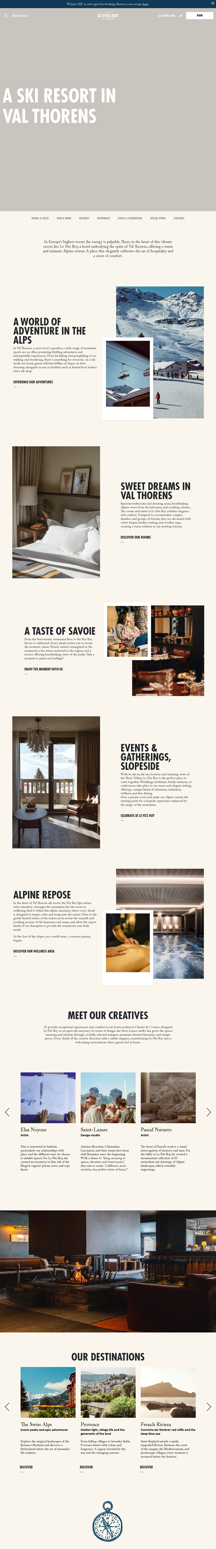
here (145, 4)
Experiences (103, 218)
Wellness (84, 218)
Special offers (158, 218)
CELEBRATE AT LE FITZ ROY (138, 816)
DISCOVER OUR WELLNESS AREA (34, 951)
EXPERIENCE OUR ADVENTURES (33, 382)
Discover (26, 1467)
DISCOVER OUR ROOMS (136, 537)
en (181, 16)
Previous (7, 1112)
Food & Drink (64, 218)
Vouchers (179, 218)
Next (209, 1112)
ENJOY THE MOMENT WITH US (43, 669)
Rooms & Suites (40, 218)
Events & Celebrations (130, 218)
